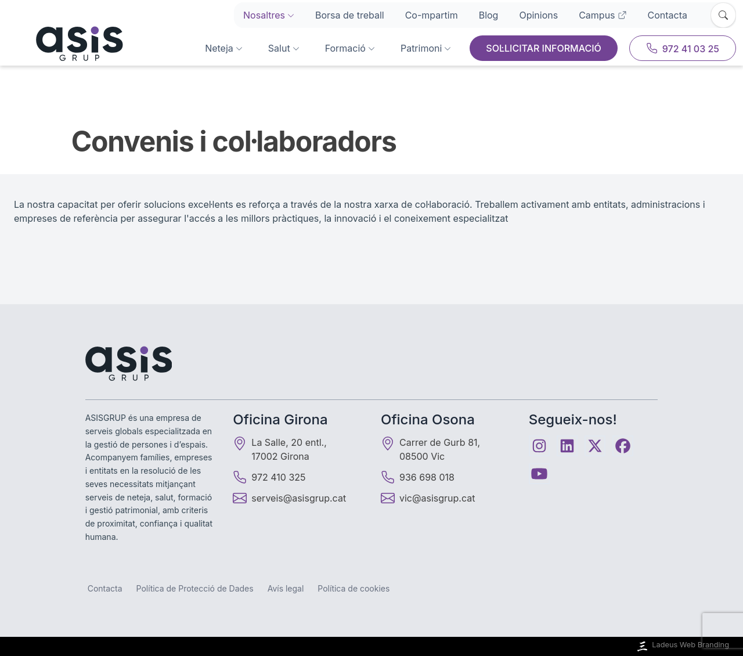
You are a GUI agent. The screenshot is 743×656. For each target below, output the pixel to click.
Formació (350, 48)
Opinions (538, 15)
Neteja (224, 48)
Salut (284, 48)
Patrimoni (426, 48)
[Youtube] (539, 473)
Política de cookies (353, 588)
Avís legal (286, 588)
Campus (602, 15)
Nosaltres (268, 15)
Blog (489, 15)
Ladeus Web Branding (682, 646)
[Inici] (65, 43)
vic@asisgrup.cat (437, 498)
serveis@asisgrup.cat (298, 498)
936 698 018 (418, 477)
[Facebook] (622, 445)
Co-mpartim (431, 15)
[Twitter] (595, 445)
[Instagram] (539, 445)
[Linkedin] (567, 445)
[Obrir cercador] (723, 15)
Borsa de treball (349, 15)
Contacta (667, 15)
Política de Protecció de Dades (195, 588)
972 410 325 (269, 477)
